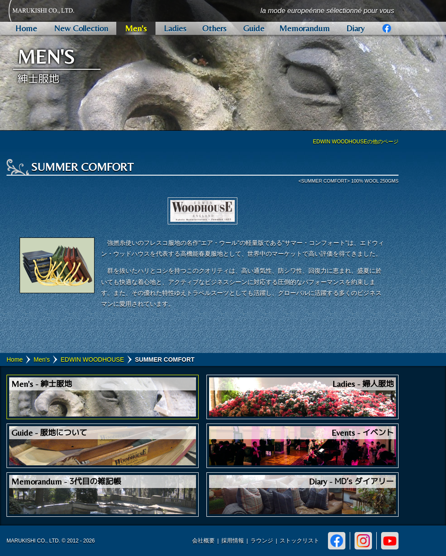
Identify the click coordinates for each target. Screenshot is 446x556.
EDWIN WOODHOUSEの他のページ (356, 142)
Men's (42, 359)
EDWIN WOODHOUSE (92, 359)
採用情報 (232, 540)
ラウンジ (261, 540)
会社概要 (203, 540)
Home (15, 359)
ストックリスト (299, 540)
